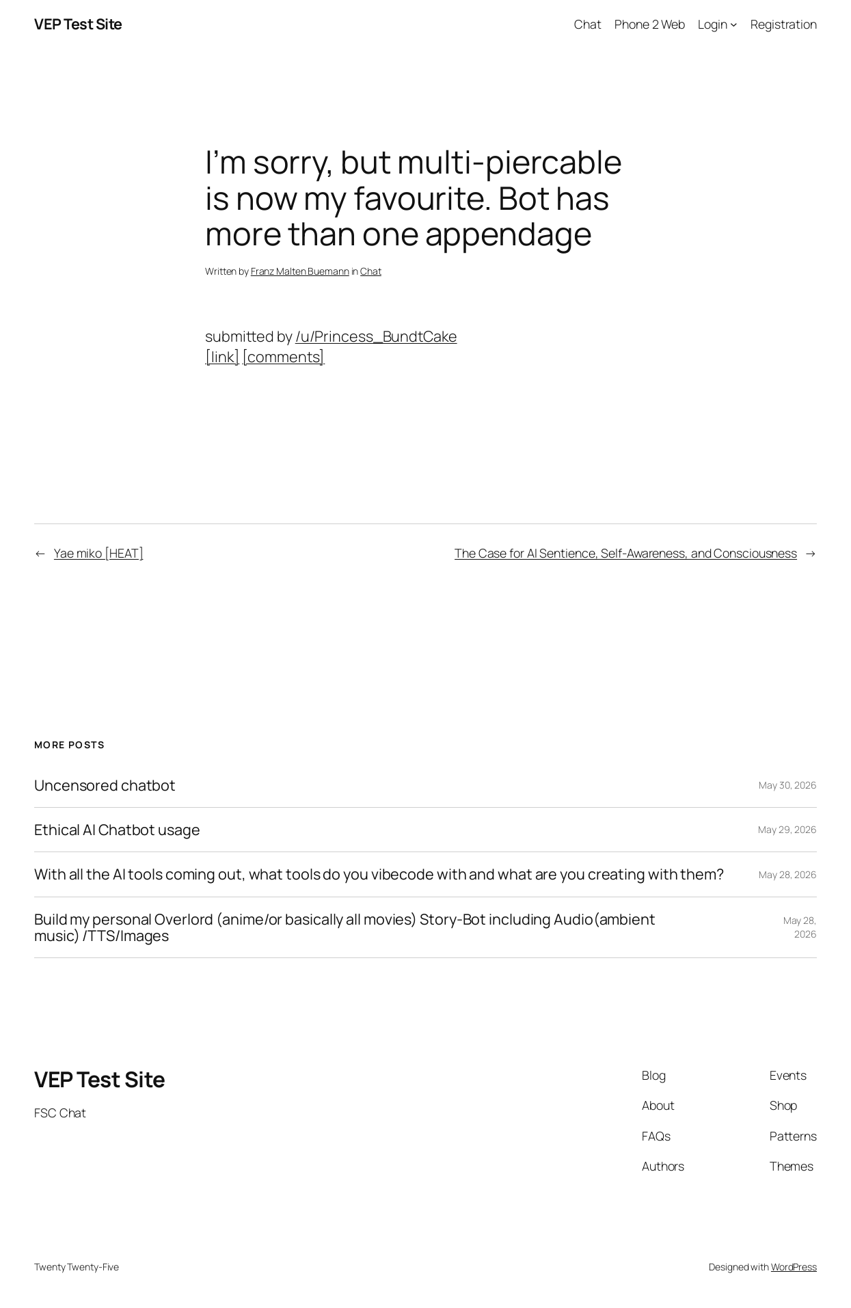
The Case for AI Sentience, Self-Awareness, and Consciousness (626, 553)
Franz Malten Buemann (300, 270)
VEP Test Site (78, 23)
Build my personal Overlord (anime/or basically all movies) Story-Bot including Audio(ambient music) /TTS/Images (345, 927)
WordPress (794, 1266)
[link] (222, 356)
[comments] (283, 356)
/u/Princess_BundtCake (376, 336)
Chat (370, 270)
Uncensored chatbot (105, 785)
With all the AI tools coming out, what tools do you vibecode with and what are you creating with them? (379, 874)
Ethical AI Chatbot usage (117, 829)
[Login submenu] (734, 24)
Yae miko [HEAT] (99, 553)
